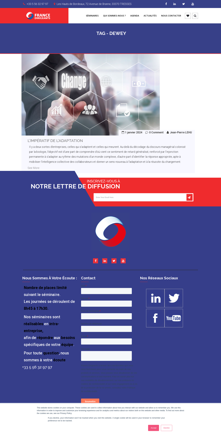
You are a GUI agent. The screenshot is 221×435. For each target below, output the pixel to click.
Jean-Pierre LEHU (181, 132)
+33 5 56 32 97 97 (37, 4)
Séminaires (92, 15)
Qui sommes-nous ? (114, 15)
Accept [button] (153, 428)
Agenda (134, 15)
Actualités (150, 15)
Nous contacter (171, 15)
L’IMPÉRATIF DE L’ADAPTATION (55, 140)
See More (33, 168)
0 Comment (156, 132)
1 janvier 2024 (133, 132)
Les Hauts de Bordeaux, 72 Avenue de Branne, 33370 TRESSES (94, 4)
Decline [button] (166, 428)
